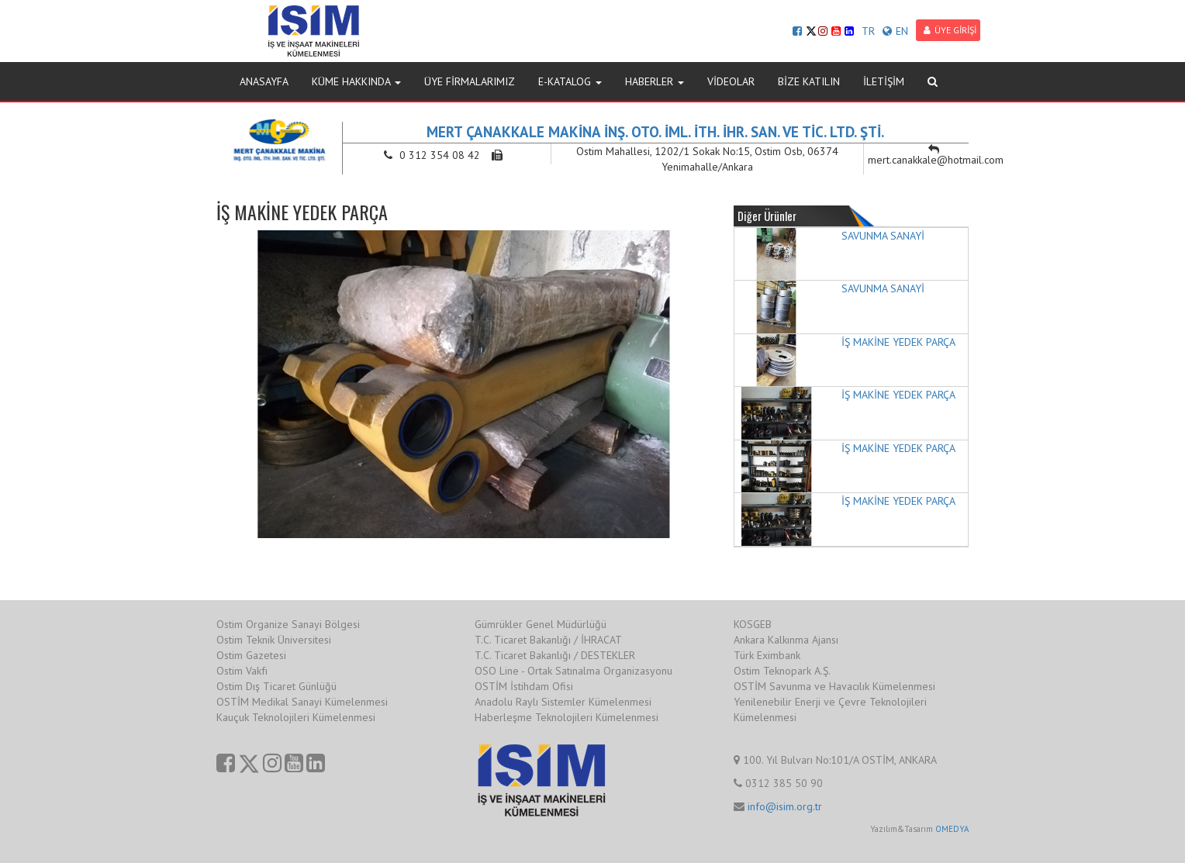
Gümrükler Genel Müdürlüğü (540, 624)
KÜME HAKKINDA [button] (356, 81)
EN (895, 31)
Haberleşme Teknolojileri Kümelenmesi (566, 717)
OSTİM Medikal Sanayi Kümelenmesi (302, 702)
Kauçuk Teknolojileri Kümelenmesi (295, 717)
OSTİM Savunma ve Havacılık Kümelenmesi (834, 686)
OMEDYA (952, 828)
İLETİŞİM (883, 81)
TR (868, 31)
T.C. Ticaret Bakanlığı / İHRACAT (548, 640)
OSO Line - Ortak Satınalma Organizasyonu (573, 671)
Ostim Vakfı (242, 671)
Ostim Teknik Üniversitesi (273, 640)
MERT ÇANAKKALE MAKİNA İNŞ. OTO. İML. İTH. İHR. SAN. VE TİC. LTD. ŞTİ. (655, 132)
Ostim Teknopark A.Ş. (782, 671)
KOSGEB (753, 624)
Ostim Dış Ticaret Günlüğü (276, 686)
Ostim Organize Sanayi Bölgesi (288, 624)
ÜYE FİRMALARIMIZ (469, 81)
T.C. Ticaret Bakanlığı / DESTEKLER (555, 655)
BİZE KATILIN (809, 81)
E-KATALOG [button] (570, 81)
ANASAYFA (264, 81)
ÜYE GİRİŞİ (950, 30)
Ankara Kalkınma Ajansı (786, 640)
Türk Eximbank (767, 655)
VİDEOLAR (731, 81)
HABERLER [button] (654, 81)
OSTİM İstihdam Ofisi (524, 686)
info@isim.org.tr (785, 806)
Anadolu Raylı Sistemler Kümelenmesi (563, 702)
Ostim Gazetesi (251, 655)
